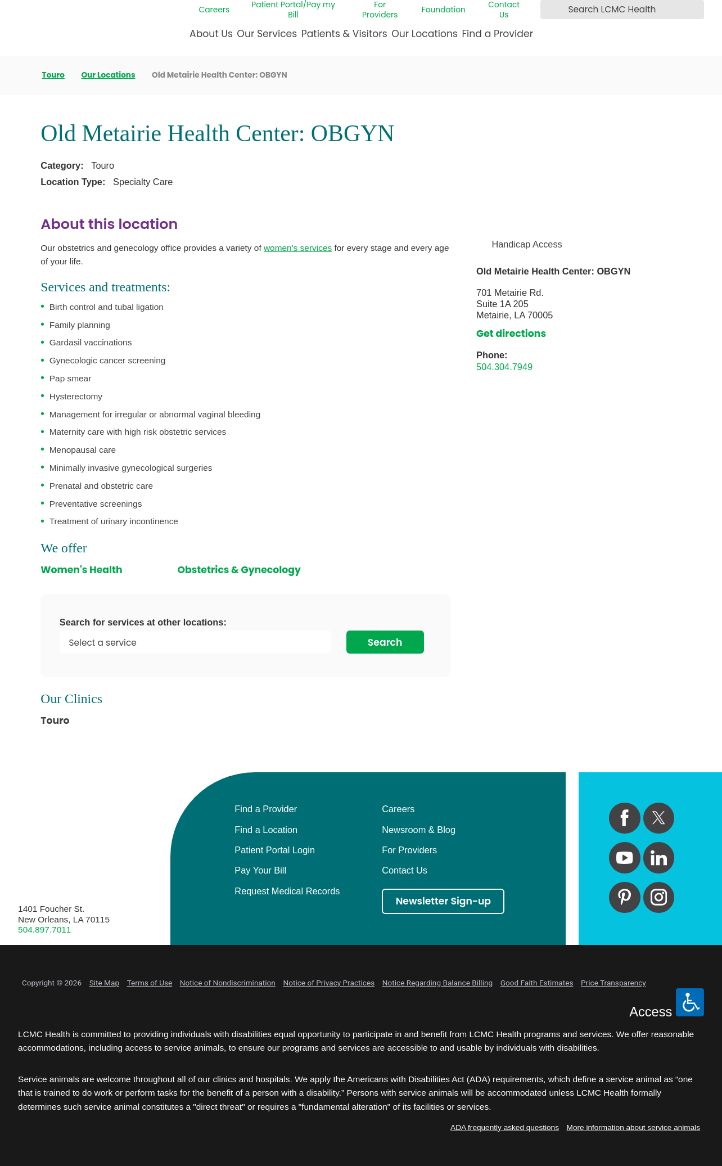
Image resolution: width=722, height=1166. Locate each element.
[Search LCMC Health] (551, 9)
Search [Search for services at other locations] (385, 642)
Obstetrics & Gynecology (239, 569)
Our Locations (424, 33)
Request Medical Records (287, 891)
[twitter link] (658, 818)
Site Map (104, 982)
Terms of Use (150, 982)
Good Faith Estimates (537, 982)
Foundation (444, 10)
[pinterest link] (624, 897)
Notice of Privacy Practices (328, 982)
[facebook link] (624, 818)
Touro (53, 75)
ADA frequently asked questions (504, 1127)
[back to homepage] (21, 75)
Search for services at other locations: (143, 622)
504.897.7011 (44, 929)
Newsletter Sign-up (443, 901)
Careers (214, 10)
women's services (298, 248)
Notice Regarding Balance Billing (437, 982)
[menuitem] (211, 38)
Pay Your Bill (260, 870)
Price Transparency (613, 982)
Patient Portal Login (274, 850)
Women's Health (81, 569)
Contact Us (504, 10)
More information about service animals (634, 1127)
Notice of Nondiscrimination (228, 982)
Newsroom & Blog (418, 830)
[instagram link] (658, 897)
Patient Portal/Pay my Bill (293, 10)
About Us (211, 33)
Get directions (511, 333)
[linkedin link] (658, 857)
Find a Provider (497, 33)
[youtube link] (624, 857)
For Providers (380, 10)
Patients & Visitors (344, 33)
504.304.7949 (504, 367)
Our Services (267, 33)
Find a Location (265, 830)
